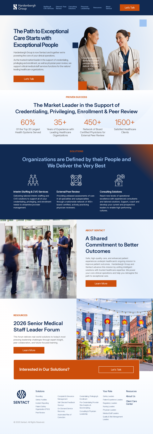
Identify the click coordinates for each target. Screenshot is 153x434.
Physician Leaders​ (109, 410)
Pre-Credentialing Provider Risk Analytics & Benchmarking (89, 405)
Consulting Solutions (73, 8)
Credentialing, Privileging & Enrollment (89, 397)
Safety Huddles (41, 400)
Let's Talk (116, 369)
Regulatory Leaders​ (110, 403)
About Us (130, 396)
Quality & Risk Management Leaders (113, 418)
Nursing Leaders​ (109, 406)
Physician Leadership (85, 8)
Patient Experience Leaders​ (113, 400)
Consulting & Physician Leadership (88, 412)
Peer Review (40, 412)
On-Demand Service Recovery (65, 409)
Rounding (39, 396)
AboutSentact (109, 8)
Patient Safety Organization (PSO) (43, 407)
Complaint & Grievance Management (66, 397)
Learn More (101, 283)
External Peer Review (61, 8)
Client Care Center (131, 402)
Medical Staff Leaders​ (111, 413)
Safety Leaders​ (108, 396)
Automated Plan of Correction (64, 415)
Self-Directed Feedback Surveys (66, 403)
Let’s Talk (130, 7)
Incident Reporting (42, 403)
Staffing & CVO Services (48, 8)
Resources (97, 8)
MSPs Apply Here (90, 73)
